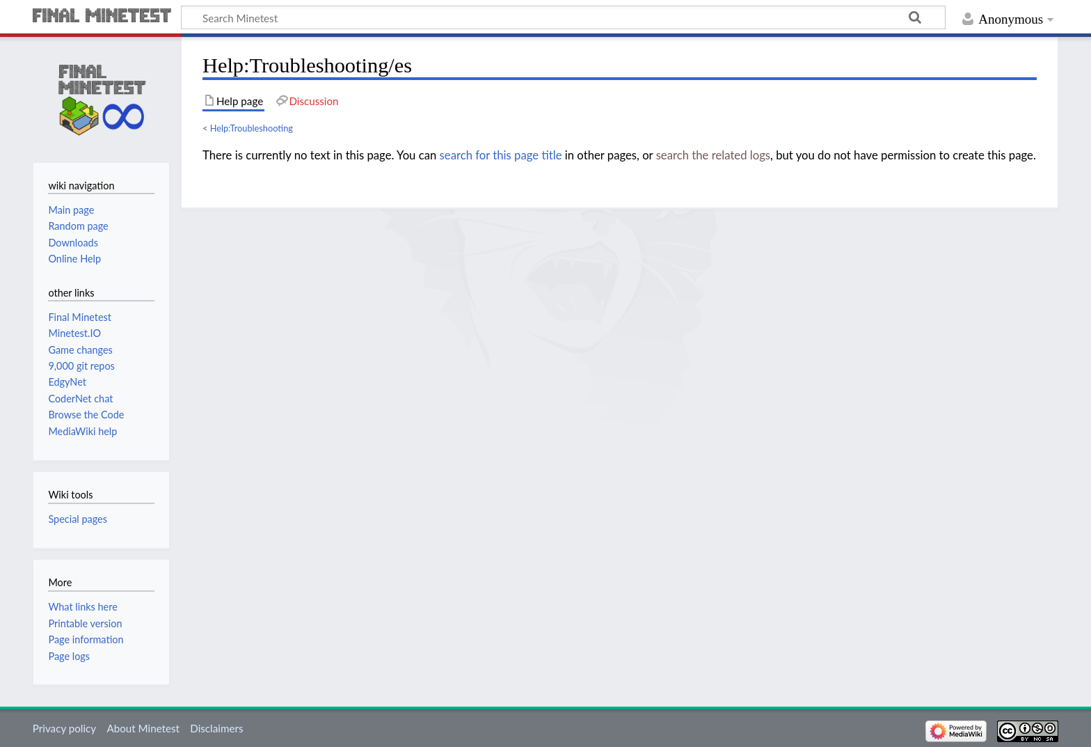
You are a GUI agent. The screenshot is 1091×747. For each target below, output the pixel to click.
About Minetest (143, 728)
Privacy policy (64, 728)
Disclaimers (216, 728)
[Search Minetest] (563, 17)
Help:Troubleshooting (251, 128)
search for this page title (501, 155)
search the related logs (713, 155)
